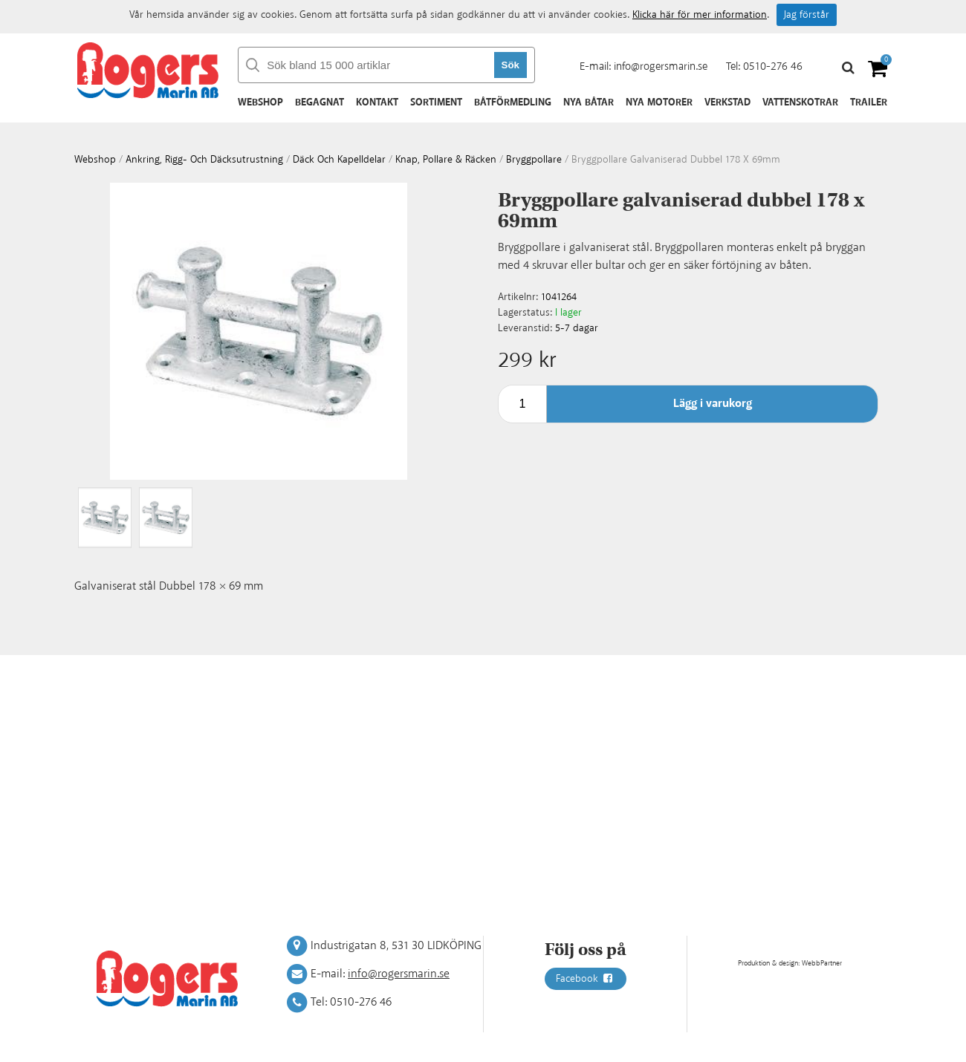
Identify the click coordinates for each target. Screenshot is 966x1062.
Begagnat (319, 102)
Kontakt (377, 102)
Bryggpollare (534, 159)
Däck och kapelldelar (339, 159)
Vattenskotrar (800, 102)
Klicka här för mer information (699, 14)
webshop (95, 159)
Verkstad (727, 102)
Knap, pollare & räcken (445, 159)
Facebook (585, 978)
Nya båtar (588, 102)
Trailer (868, 102)
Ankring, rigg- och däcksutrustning (204, 159)
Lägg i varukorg (712, 403)
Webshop (260, 102)
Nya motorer (659, 102)
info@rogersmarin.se (660, 66)
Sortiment (436, 102)
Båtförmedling (512, 102)
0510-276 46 (773, 66)
